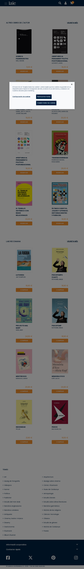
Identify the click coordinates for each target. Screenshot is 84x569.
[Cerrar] (71, 84)
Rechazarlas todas (43, 97)
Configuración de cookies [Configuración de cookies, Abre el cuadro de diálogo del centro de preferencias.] (21, 96)
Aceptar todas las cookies (46, 103)
